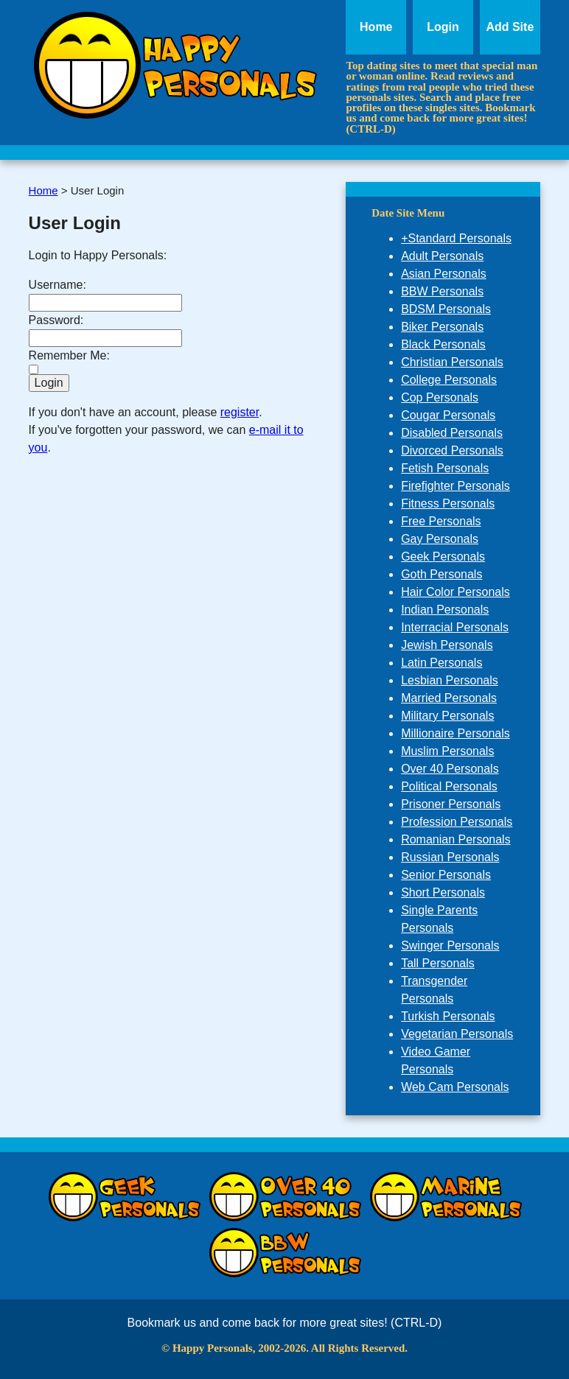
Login (443, 27)
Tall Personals (438, 963)
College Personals (449, 379)
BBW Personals (442, 291)
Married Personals (449, 698)
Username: (57, 284)
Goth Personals (441, 574)
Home (376, 27)
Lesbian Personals (449, 680)
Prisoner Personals (450, 804)
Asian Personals (443, 273)
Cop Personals (439, 397)
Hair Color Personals (455, 592)
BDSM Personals (446, 309)
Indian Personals (445, 609)
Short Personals (443, 892)
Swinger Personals (450, 945)
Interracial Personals (455, 627)
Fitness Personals (448, 503)
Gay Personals (439, 539)
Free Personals (441, 521)
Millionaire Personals (455, 733)
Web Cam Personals (455, 1087)
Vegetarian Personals (457, 1034)
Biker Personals (442, 326)
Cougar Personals (448, 415)
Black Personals (443, 344)
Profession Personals (456, 821)
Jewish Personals (447, 645)
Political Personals (449, 786)
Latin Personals (441, 662)
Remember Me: (69, 355)
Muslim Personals (447, 751)
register (239, 412)
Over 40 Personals (450, 768)
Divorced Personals (452, 450)
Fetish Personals (445, 468)
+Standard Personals (456, 238)
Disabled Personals (452, 433)
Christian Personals (452, 362)
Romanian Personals (456, 839)
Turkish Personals (448, 1016)
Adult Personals (442, 256)
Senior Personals (446, 875)
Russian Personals (450, 857)
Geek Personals (443, 556)
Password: (56, 320)
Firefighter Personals (455, 486)
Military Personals (447, 715)
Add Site (510, 27)
